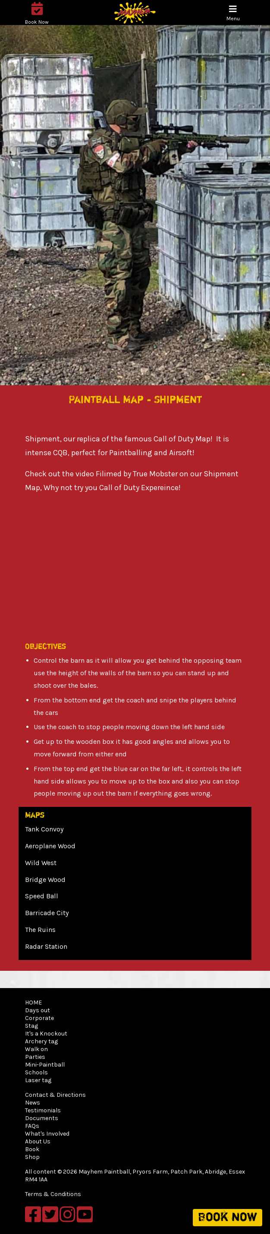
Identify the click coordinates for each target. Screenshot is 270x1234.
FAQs (32, 1126)
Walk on (36, 1049)
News (32, 1102)
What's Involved (47, 1133)
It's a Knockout (46, 1033)
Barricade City (47, 913)
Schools (36, 1072)
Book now (227, 1218)
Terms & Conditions (53, 1194)
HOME (33, 1002)
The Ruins (40, 930)
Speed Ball (41, 896)
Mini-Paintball (45, 1064)
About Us (37, 1141)
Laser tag (38, 1080)
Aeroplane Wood (50, 846)
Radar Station (46, 946)
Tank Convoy (44, 829)
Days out (37, 1010)
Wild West (41, 863)
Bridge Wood (45, 879)
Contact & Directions (55, 1095)
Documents (41, 1118)
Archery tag (41, 1041)
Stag (31, 1025)
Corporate (39, 1018)
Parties (35, 1057)
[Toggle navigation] (233, 13)
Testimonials (43, 1110)
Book (32, 1149)
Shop (32, 1157)
